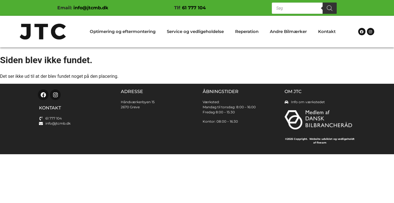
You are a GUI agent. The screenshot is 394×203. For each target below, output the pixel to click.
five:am (321, 142)
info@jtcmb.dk (90, 7)
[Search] (330, 8)
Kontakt (327, 31)
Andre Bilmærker (288, 31)
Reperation (247, 31)
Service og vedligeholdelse (195, 31)
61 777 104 (194, 7)
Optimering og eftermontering (123, 31)
